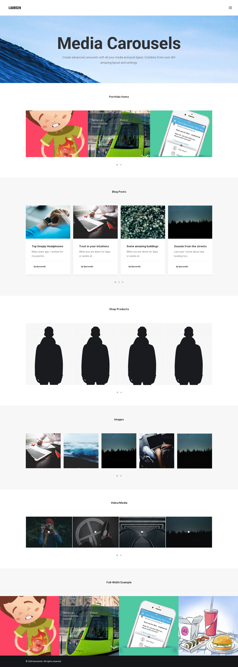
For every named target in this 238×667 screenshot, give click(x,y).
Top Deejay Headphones (47, 252)
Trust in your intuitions (94, 259)
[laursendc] (15, 7)
